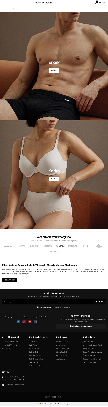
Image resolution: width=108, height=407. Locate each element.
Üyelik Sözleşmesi (89, 355)
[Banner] (54, 66)
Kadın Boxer (33, 345)
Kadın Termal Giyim (36, 366)
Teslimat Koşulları (89, 362)
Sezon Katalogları (62, 349)
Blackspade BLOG (62, 342)
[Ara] (104, 9)
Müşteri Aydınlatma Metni (92, 345)
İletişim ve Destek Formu (10, 342)
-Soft (41, 404)
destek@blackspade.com (14, 385)
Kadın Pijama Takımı (36, 359)
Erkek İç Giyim (34, 349)
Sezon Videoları (61, 355)
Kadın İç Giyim (34, 352)
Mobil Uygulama (61, 359)
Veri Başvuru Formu (90, 349)
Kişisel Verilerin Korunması (92, 352)
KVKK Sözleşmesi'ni (46, 307)
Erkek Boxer (33, 342)
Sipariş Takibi (6, 349)
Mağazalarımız (61, 345)
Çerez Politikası (88, 342)
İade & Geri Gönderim (9, 345)
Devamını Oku (10, 280)
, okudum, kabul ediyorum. (54, 307)
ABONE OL (99, 302)
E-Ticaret (47, 404)
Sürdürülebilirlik (61, 352)
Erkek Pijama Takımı (36, 355)
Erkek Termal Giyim (35, 362)
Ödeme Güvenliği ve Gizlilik (92, 359)
